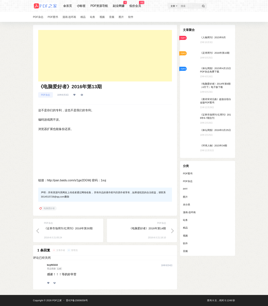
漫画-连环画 (189, 212)
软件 (185, 243)
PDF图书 (188, 173)
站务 (185, 220)
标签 (81, 5)
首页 (67, 5)
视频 (185, 235)
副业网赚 (119, 4)
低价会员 (135, 4)
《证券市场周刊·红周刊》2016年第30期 (68, 228)
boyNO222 (52, 265)
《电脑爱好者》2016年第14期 (147, 228)
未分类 (186, 204)
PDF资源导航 (99, 5)
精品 (185, 227)
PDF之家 (57, 300)
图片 (185, 196)
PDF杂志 (45, 95)
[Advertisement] (105, 55)
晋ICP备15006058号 (77, 300)
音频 (185, 251)
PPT (185, 189)
